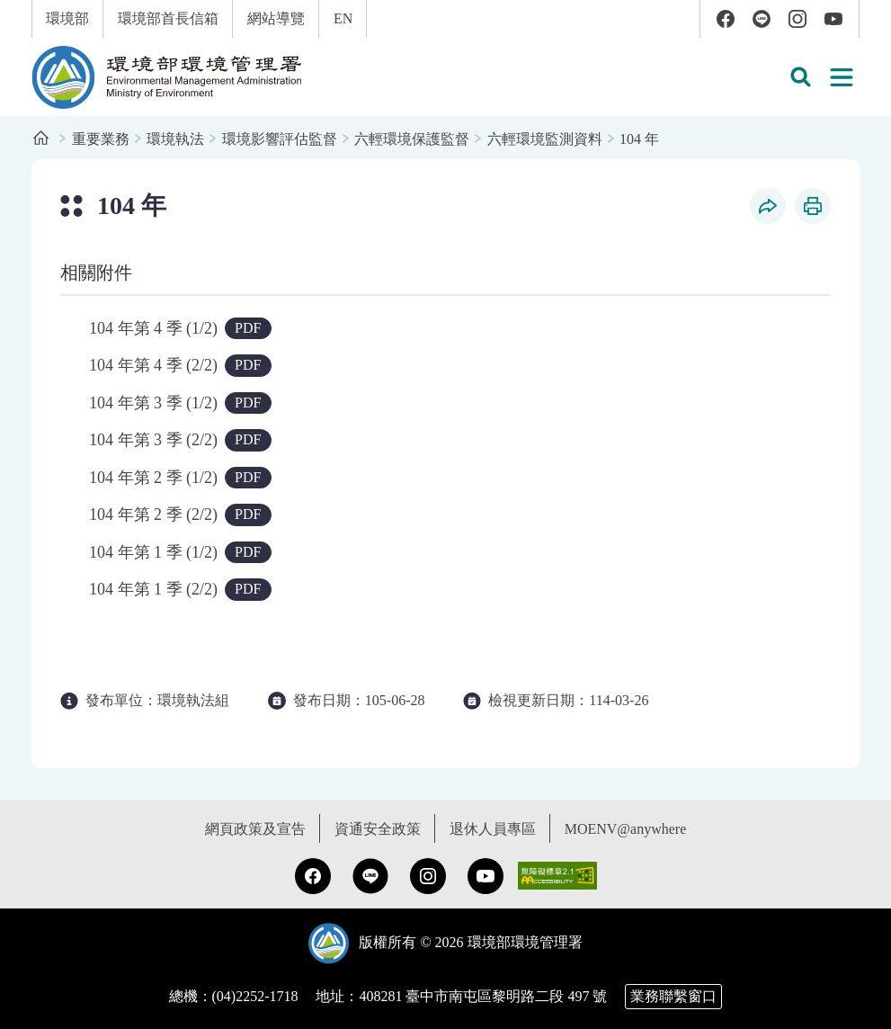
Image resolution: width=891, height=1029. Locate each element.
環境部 (67, 18)
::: (12, 10)
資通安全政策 (377, 829)
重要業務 (100, 139)
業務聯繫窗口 (673, 996)
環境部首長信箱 (168, 18)
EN (343, 18)
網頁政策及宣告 (255, 829)
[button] (800, 77)
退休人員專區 (493, 829)
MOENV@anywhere (626, 829)
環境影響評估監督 (279, 139)
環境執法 (175, 139)
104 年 (639, 139)
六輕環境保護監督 (411, 139)
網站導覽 (276, 18)
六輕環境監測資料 (544, 139)
